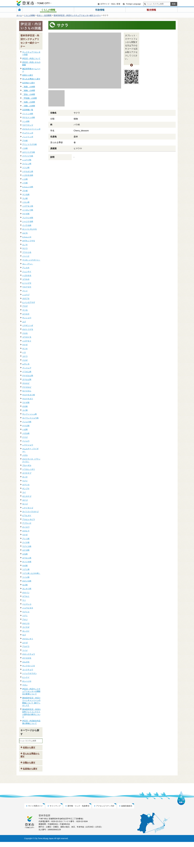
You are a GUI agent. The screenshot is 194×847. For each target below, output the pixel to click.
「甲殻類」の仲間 (29, 98)
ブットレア (26, 368)
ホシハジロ (26, 681)
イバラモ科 (26, 225)
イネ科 (25, 148)
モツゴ (25, 504)
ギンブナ (25, 488)
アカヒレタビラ (28, 519)
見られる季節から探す (31, 79)
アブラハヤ (26, 523)
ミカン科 (25, 202)
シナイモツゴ (27, 508)
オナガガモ (26, 658)
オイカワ (25, 527)
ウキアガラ (26, 287)
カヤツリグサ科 (28, 152)
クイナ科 (25, 542)
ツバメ (25, 650)
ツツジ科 (25, 167)
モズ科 (25, 585)
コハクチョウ (27, 670)
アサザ (25, 306)
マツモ (25, 310)
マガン (25, 685)
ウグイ (25, 481)
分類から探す (29, 768)
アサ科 (25, 141)
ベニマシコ (26, 604)
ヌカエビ (25, 383)
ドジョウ (25, 441)
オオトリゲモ (27, 329)
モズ (24, 635)
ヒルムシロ (26, 237)
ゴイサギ (25, 627)
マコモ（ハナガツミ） (31, 260)
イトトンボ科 (27, 114)
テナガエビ (26, 387)
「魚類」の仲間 (28, 102)
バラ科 (25, 183)
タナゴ (25, 500)
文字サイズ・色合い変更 (110, 4)
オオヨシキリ (27, 639)
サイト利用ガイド (35, 811)
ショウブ (25, 295)
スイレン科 (26, 164)
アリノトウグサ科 (29, 144)
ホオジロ (25, 623)
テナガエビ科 (27, 375)
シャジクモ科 (27, 221)
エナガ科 (25, 550)
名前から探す (27, 75)
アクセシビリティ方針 (105, 811)
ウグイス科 (26, 546)
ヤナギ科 (25, 214)
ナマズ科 (25, 426)
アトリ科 (25, 539)
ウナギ (25, 535)
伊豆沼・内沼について (31, 58)
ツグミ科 (25, 569)
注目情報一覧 (27, 110)
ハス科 (25, 179)
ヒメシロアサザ (28, 302)
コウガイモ (26, 337)
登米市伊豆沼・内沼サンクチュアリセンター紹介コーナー (77, 15)
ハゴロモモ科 (27, 175)
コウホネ (25, 279)
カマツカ (25, 485)
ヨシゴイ (25, 631)
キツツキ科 (26, 562)
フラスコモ (26, 252)
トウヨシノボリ (28, 469)
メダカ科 (25, 433)
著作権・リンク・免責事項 (78, 811)
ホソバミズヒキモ (29, 229)
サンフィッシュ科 (29, 414)
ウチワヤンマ (27, 125)
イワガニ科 (26, 372)
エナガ (25, 643)
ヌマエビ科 (26, 379)
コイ (24, 492)
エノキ (25, 245)
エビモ (25, 233)
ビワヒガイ (26, 515)
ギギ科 (25, 406)
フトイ (25, 291)
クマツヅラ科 (27, 156)
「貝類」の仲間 (28, 106)
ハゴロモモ (26, 275)
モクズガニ (26, 391)
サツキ (25, 349)
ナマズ (25, 437)
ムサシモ (25, 364)
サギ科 (25, 566)
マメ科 (25, 198)
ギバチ (25, 477)
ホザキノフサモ (28, 241)
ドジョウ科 (26, 422)
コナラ (25, 356)
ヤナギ (25, 345)
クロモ (25, 333)
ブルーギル (26, 465)
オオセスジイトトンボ (31, 129)
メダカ (25, 455)
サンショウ (26, 318)
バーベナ (25, 256)
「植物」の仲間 (28, 90)
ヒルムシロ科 (27, 187)
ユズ (24, 322)
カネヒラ (25, 531)
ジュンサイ (26, 271)
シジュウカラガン (29, 673)
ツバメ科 (25, 577)
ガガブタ (25, 298)
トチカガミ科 (27, 171)
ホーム (19, 15)
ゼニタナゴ (26, 496)
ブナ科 (25, 191)
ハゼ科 (25, 429)
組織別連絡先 (126, 811)
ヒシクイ (25, 677)
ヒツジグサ (26, 283)
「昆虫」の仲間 (28, 94)
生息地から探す (28, 83)
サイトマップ (55, 811)
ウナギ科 (25, 402)
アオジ (25, 619)
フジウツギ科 (27, 218)
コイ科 (25, 410)
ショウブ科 (26, 160)
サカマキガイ (27, 399)
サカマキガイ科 (28, 395)
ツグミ (25, 616)
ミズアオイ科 (27, 206)
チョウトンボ (27, 133)
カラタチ (25, 314)
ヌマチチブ (26, 473)
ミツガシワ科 (27, 210)
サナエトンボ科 (28, 117)
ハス (24, 352)
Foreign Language (133, 4)
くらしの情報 (29, 15)
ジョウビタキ (27, 608)
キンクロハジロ (28, 666)
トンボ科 (25, 121)
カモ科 (25, 554)
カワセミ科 (26, 558)
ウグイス (25, 612)
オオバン (25, 592)
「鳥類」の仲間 (28, 87)
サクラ (25, 248)
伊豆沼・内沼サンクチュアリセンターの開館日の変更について (31, 691)
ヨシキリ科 (26, 589)
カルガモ (25, 662)
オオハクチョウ (28, 654)
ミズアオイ (26, 341)
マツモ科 (25, 194)
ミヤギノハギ (27, 325)
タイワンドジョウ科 (30, 418)
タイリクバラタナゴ (30, 512)
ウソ (24, 600)
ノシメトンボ (27, 137)
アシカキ (25, 268)
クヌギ (25, 360)
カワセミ (25, 596)
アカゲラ (25, 646)
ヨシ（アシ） (27, 264)
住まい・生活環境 (44, 15)
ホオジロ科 (26, 581)
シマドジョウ (27, 445)
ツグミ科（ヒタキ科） (31, 573)
